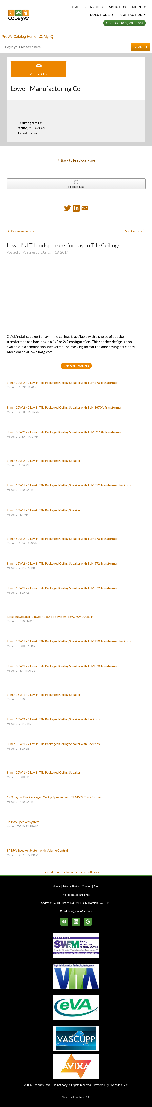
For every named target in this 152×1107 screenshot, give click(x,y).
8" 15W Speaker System (23, 822)
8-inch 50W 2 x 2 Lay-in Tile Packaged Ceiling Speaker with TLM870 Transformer (62, 538)
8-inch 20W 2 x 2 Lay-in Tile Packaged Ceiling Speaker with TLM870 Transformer (62, 382)
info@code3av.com (80, 911)
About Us (117, 7)
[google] (88, 922)
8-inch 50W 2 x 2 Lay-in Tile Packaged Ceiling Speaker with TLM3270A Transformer (64, 432)
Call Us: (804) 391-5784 (124, 23)
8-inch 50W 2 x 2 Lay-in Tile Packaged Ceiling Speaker (43, 460)
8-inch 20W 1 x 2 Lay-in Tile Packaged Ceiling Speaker (43, 772)
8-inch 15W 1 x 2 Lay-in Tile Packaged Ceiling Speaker (43, 694)
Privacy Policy (71, 872)
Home (74, 7)
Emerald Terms (53, 872)
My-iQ (46, 37)
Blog (96, 886)
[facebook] (64, 922)
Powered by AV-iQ (90, 872)
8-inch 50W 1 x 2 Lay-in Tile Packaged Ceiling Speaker (43, 510)
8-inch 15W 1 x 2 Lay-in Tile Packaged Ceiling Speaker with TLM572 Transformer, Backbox (69, 485)
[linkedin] (76, 922)
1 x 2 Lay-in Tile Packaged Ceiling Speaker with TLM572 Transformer (54, 797)
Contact (86, 886)
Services (94, 7)
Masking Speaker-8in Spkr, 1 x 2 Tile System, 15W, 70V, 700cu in (50, 616)
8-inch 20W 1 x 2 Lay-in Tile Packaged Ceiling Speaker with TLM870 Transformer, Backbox (69, 641)
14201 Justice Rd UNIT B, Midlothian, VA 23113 (81, 903)
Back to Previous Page (76, 160)
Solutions (101, 14)
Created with (76, 1097)
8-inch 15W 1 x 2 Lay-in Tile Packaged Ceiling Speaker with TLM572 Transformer (62, 588)
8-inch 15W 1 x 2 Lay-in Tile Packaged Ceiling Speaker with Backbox (53, 744)
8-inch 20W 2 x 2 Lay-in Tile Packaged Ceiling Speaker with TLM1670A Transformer (64, 407)
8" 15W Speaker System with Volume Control (37, 850)
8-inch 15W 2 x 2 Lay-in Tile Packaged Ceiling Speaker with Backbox (53, 719)
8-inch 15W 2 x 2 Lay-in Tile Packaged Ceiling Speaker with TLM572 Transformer (62, 563)
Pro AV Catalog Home (19, 37)
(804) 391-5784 (80, 894)
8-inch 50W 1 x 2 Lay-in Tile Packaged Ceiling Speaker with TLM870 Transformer (62, 666)
